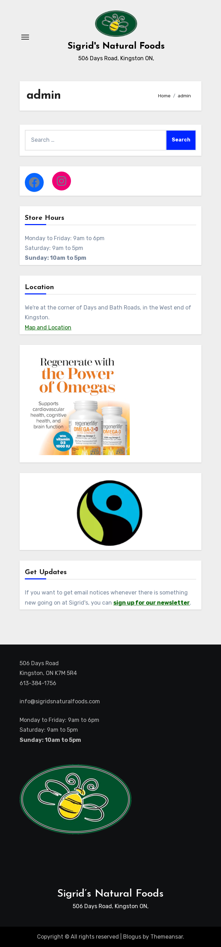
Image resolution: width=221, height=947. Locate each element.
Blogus (132, 936)
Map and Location (48, 327)
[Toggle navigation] (25, 37)
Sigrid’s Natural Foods (110, 894)
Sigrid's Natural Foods (116, 46)
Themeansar (166, 936)
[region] (110, 513)
